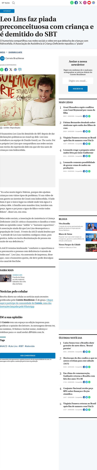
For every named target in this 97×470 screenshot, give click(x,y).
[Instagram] (85, 4)
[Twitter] (80, 4)
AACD (4, 339)
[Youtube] (89, 4)
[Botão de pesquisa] (13, 3)
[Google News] (93, 4)
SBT (22, 339)
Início (2, 52)
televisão (30, 339)
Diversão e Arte (15, 52)
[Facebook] (76, 4)
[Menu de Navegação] (6, 3)
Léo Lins (14, 339)
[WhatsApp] (72, 4)
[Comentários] (20, 70)
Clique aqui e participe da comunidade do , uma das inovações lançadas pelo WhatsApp (29, 296)
